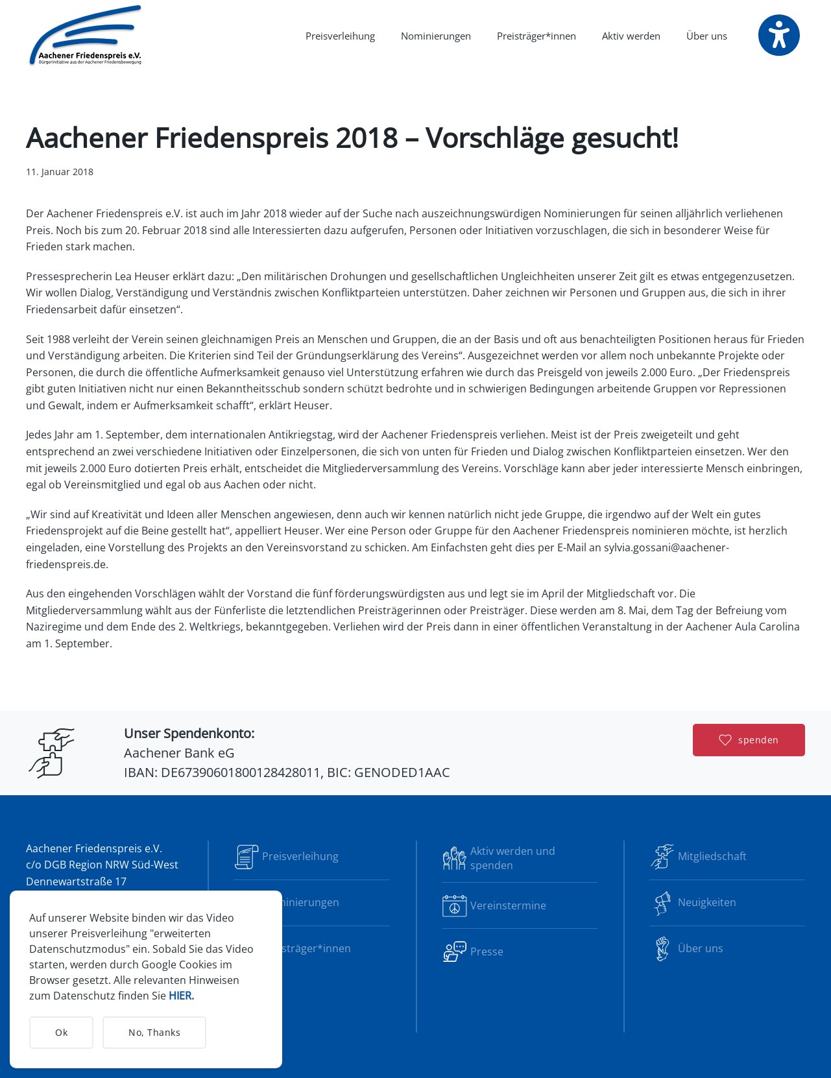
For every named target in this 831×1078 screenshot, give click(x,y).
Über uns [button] (706, 35)
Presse (472, 951)
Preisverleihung (340, 35)
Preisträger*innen (536, 35)
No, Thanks (154, 1032)
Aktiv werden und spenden (498, 858)
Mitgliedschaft (698, 857)
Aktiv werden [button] (631, 35)
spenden (749, 740)
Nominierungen (436, 35)
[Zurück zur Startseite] (86, 35)
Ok (61, 1032)
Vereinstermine (494, 905)
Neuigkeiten (692, 903)
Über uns (686, 949)
